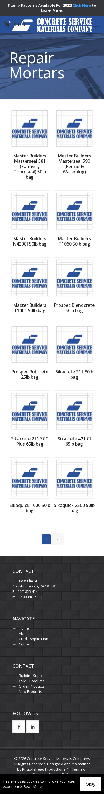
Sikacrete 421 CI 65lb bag (74, 441)
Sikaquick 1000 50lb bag (29, 508)
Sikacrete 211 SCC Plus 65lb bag (29, 441)
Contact (25, 644)
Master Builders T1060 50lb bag (74, 241)
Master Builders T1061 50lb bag (29, 308)
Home (24, 628)
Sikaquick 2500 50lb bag (74, 508)
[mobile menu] (96, 24)
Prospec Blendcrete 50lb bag (74, 308)
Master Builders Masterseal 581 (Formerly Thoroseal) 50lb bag (29, 166)
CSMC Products (31, 680)
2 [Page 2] (58, 539)
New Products (30, 691)
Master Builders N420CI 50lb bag (30, 241)
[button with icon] (18, 726)
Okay (90, 784)
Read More (33, 786)
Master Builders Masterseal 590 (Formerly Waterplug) (74, 164)
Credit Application (33, 638)
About (24, 633)
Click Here (82, 5)
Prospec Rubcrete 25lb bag (29, 374)
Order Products (32, 686)
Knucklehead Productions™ (45, 769)
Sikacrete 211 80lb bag (74, 374)
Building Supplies (33, 675)
